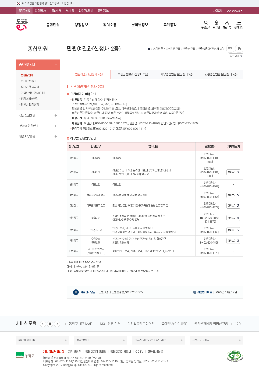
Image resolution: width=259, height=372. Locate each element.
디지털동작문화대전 (140, 324)
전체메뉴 (238, 24)
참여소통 (109, 25)
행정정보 (81, 25)
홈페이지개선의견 (95, 351)
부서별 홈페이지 (27, 340)
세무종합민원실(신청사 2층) (177, 74)
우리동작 (170, 25)
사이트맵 (217, 10)
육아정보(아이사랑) (174, 324)
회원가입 (227, 24)
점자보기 (234, 56)
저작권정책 (74, 351)
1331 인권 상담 (109, 324)
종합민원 (53, 25)
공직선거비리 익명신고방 (211, 324)
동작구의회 (103, 10)
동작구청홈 (24, 10)
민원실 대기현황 (30, 104)
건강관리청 (41, 10)
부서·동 (70, 10)
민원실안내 (27, 75)
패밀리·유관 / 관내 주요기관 (149, 340)
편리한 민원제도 (30, 81)
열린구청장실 (86, 10)
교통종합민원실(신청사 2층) (221, 74)
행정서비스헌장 (29, 98)
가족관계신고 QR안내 (33, 93)
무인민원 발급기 (30, 87)
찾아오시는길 (155, 351)
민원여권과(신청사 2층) (89, 74)
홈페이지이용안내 (120, 351)
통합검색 (205, 24)
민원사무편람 (27, 136)
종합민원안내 (27, 64)
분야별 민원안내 (28, 126)
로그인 (216, 24)
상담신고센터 (27, 115)
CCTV (139, 351)
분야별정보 (140, 25)
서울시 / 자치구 (201, 340)
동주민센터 (82, 340)
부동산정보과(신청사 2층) (133, 74)
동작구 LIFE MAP (80, 324)
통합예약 (56, 10)
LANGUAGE (233, 10)
